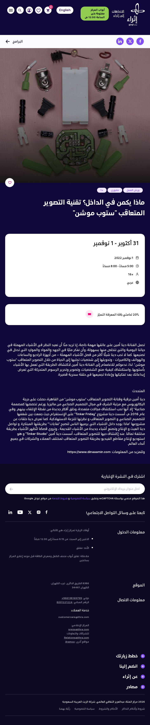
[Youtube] (20, 514)
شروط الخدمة (60, 500)
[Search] (20, 10)
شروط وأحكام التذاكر (133, 710)
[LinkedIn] (10, 514)
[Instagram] (38, 514)
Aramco (70, 644)
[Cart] (48, 10)
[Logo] (134, 15)
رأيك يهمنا (64, 710)
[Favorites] (38, 10)
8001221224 (65, 604)
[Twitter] (30, 514)
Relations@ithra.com (76, 639)
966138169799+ (72, 600)
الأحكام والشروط (108, 710)
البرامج (14, 41)
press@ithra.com (78, 631)
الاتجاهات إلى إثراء (118, 13)
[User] (29, 10)
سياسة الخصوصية (80, 500)
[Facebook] (46, 514)
